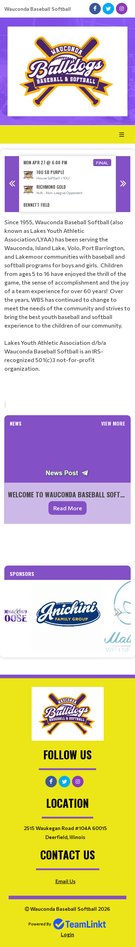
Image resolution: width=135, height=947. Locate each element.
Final (102, 162)
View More (113, 423)
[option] (67, 184)
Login (67, 934)
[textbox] (67, 301)
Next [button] (123, 184)
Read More (67, 508)
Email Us (65, 881)
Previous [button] (12, 184)
